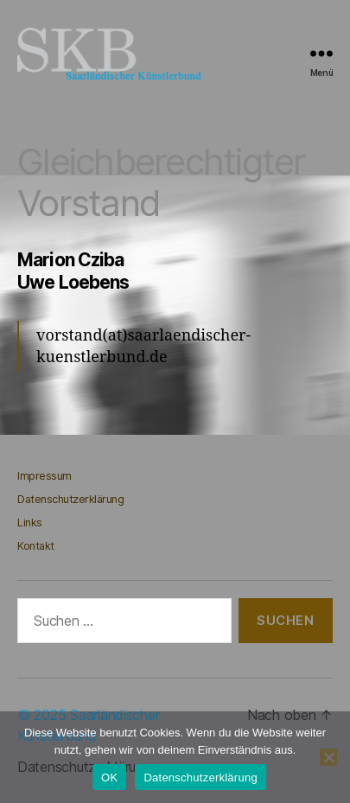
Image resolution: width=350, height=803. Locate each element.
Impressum (44, 475)
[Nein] (328, 757)
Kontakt (35, 545)
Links (29, 522)
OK (109, 777)
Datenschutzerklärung (70, 499)
